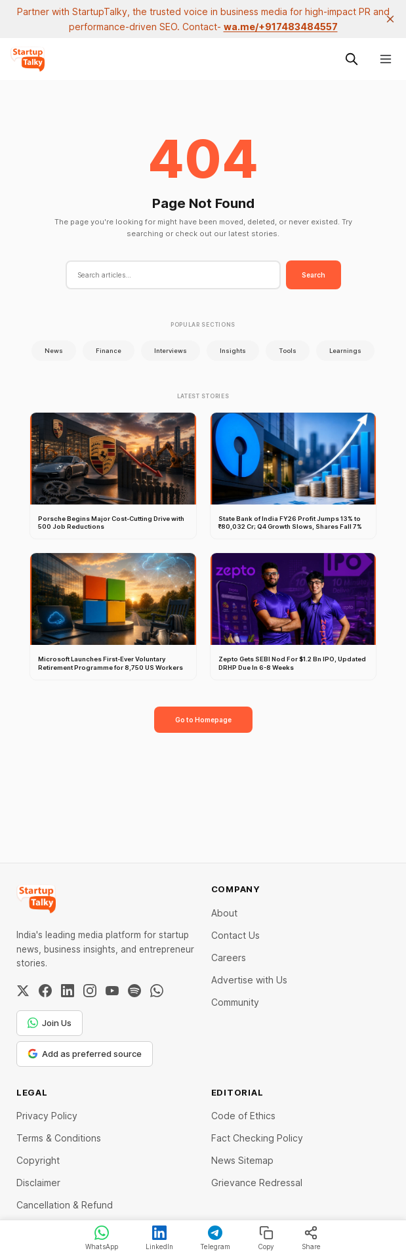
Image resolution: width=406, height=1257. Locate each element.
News (54, 350)
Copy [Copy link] (266, 1238)
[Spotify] (134, 990)
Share (311, 1238)
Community (235, 1002)
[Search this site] (351, 59)
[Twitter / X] (23, 990)
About (224, 912)
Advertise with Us (249, 979)
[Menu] (385, 59)
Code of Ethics (243, 1115)
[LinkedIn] (67, 990)
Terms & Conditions (58, 1138)
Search (313, 275)
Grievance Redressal (256, 1182)
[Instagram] (89, 990)
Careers (228, 957)
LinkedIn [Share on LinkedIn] (159, 1238)
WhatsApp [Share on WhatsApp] (101, 1238)
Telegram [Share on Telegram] (215, 1238)
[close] (390, 19)
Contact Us (235, 935)
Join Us (49, 1023)
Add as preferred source (85, 1053)
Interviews (170, 350)
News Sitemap (242, 1160)
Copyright (38, 1160)
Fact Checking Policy (257, 1138)
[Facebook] (45, 990)
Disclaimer (38, 1182)
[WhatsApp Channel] (156, 990)
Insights (233, 350)
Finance (108, 350)
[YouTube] (112, 990)
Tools (287, 350)
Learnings (345, 350)
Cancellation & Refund (64, 1204)
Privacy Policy (46, 1115)
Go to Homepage (203, 720)
